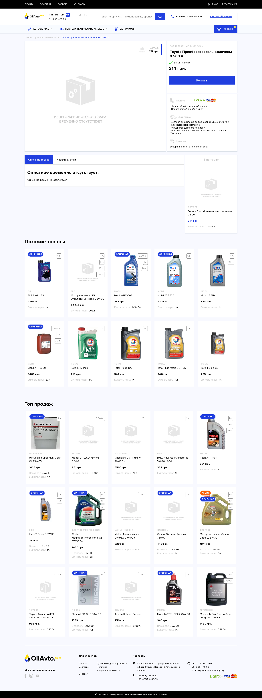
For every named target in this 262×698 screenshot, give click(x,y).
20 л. (144, 268)
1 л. (58, 256)
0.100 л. (143, 494)
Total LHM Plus (79, 367)
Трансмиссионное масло (47, 37)
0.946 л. (143, 256)
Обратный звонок (221, 16)
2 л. (230, 574)
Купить (201, 80)
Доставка (84, 667)
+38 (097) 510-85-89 (147, 679)
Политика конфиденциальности (108, 669)
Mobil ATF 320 (166, 295)
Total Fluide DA (123, 367)
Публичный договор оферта (112, 663)
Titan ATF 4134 (208, 457)
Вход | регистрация (222, 4)
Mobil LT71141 (208, 295)
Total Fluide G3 (209, 367)
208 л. (100, 274)
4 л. (59, 418)
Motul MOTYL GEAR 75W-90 (173, 614)
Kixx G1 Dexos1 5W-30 (41, 534)
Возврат (83, 674)
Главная (29, 37)
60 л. (101, 268)
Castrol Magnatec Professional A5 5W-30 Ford (87, 538)
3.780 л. (228, 580)
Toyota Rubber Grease (128, 614)
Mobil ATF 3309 (123, 295)
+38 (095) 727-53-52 (147, 675)
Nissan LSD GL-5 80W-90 (86, 614)
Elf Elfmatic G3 (36, 295)
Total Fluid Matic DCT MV (172, 367)
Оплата (83, 663)
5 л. (102, 262)
